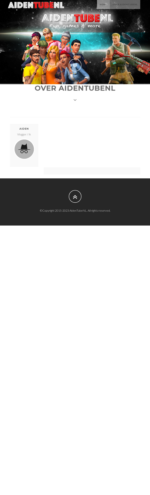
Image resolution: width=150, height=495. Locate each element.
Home (103, 8)
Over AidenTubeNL (125, 8)
